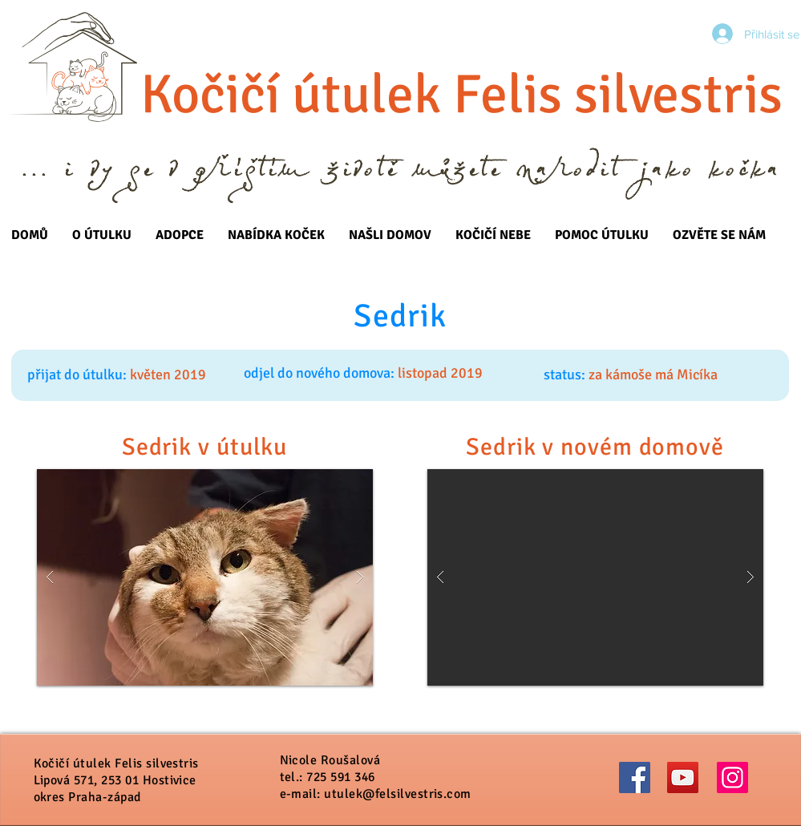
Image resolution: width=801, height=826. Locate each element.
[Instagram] (732, 777)
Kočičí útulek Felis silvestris (461, 94)
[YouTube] (682, 777)
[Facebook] (634, 777)
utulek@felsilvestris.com (397, 794)
